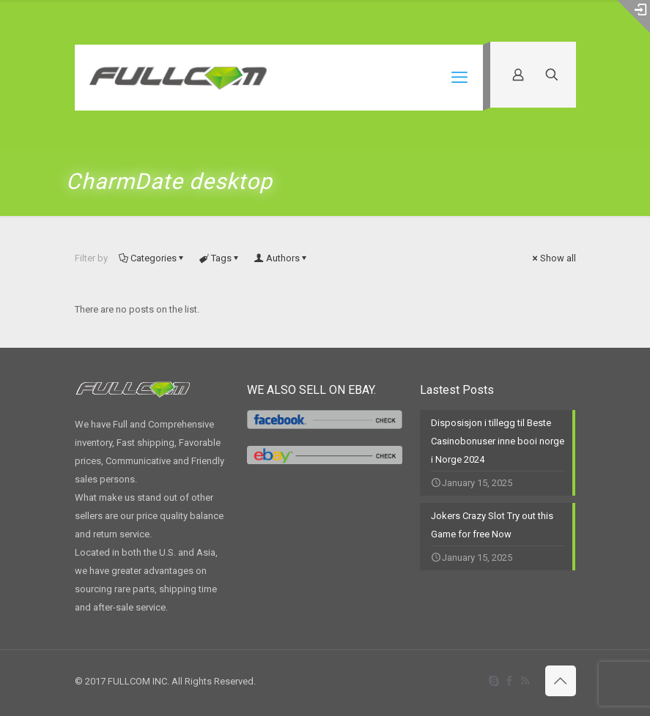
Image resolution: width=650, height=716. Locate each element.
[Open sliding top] (633, 16)
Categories (152, 258)
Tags (220, 258)
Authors (281, 258)
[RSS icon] (525, 680)
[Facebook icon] (509, 680)
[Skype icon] (494, 680)
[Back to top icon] (560, 680)
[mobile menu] (459, 77)
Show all (553, 258)
